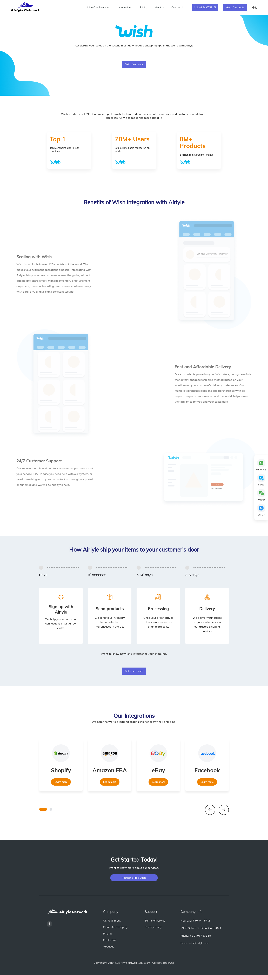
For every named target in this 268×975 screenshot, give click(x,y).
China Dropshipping (115, 927)
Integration (124, 7)
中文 (254, 7)
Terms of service (155, 920)
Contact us (109, 940)
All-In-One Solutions (98, 7)
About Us (159, 7)
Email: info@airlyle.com (194, 943)
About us (108, 946)
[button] (43, 809)
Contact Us (177, 7)
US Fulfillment (111, 920)
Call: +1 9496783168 (205, 7)
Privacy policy (153, 927)
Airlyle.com (144, 962)
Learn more (61, 782)
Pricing (144, 7)
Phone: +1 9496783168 (195, 935)
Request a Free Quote (134, 877)
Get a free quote (235, 7)
